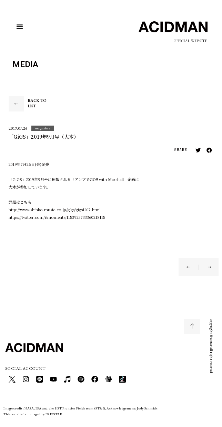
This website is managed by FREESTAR (32, 414)
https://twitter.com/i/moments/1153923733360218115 (57, 217)
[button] (19, 26)
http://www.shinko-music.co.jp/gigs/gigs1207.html (55, 209)
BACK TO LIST (37, 103)
